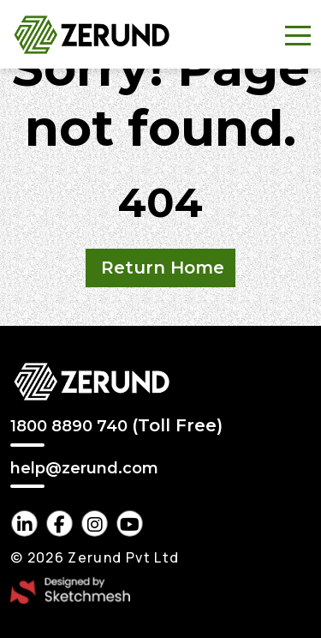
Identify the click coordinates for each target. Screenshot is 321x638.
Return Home (162, 267)
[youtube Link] (130, 523)
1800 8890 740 (116, 425)
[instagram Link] (94, 523)
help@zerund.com (84, 469)
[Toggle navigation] (298, 34)
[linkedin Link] (24, 523)
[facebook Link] (59, 523)
